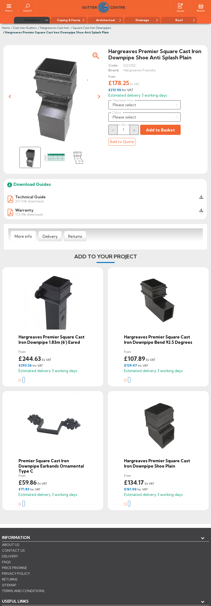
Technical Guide (30, 197)
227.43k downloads (29, 201)
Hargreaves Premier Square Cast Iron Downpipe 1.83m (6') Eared (52, 339)
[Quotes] (180, 5)
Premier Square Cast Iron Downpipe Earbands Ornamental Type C (51, 466)
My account (19, 553)
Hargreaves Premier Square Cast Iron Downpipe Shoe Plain (157, 463)
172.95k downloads (29, 214)
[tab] (23, 236)
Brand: (113, 70)
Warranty (24, 210)
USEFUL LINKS (15, 545)
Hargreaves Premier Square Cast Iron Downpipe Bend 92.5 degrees (158, 339)
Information (16, 537)
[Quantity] (124, 129)
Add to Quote (122, 141)
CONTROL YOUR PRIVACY (23, 584)
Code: (113, 65)
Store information (27, 561)
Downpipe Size (123, 100)
